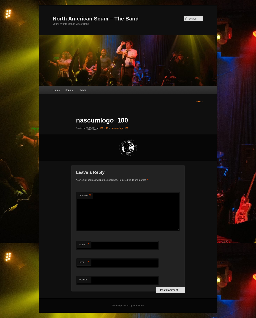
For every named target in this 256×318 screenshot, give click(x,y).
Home (57, 90)
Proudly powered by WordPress (128, 305)
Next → (199, 101)
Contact (69, 90)
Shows (82, 90)
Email (84, 262)
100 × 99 (104, 128)
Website (83, 279)
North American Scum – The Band (96, 19)
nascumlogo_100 (119, 128)
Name (84, 244)
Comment (85, 195)
